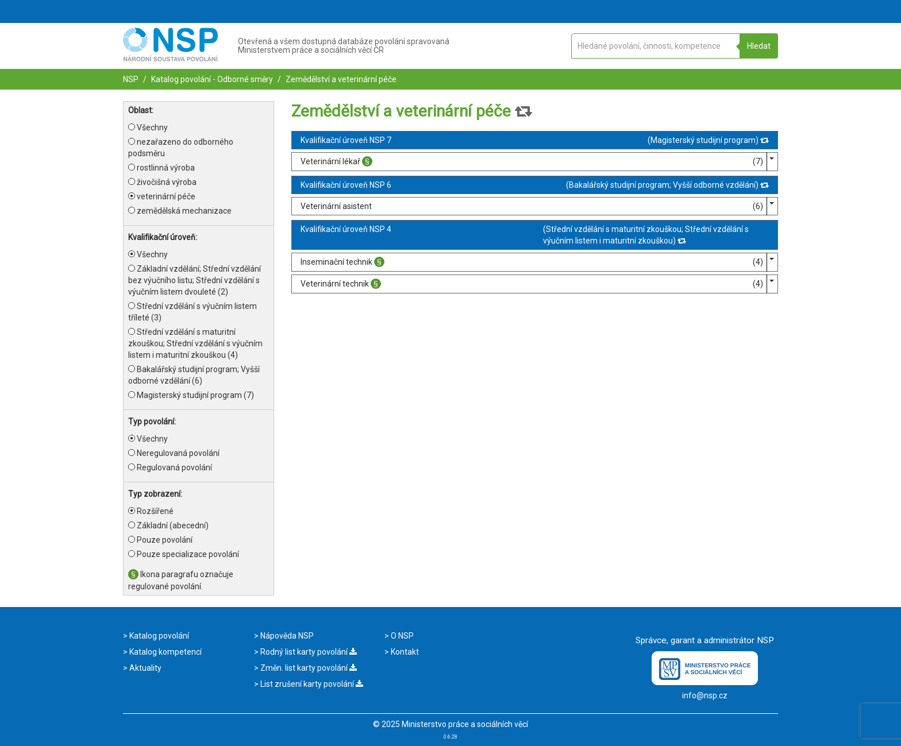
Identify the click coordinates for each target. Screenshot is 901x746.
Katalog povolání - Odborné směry (211, 79)
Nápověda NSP (286, 635)
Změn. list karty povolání (308, 667)
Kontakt (404, 651)
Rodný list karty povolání (308, 651)
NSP (130, 79)
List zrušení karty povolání (311, 684)
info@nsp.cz (704, 695)
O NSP (401, 635)
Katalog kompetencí (165, 651)
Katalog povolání (158, 635)
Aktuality (144, 667)
